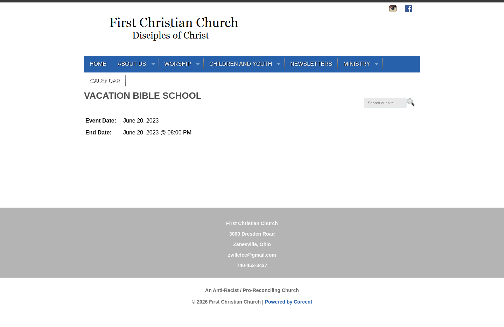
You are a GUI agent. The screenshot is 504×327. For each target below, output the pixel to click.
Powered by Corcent (288, 302)
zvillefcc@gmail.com (252, 255)
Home (98, 64)
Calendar (105, 81)
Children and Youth (242, 65)
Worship (179, 65)
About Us (133, 65)
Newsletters (311, 64)
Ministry (358, 65)
